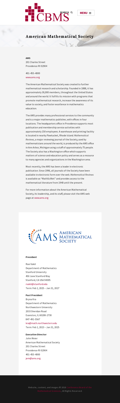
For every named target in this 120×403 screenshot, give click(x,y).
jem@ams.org (33, 358)
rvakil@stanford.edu (36, 284)
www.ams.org (33, 77)
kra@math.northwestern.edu (41, 323)
